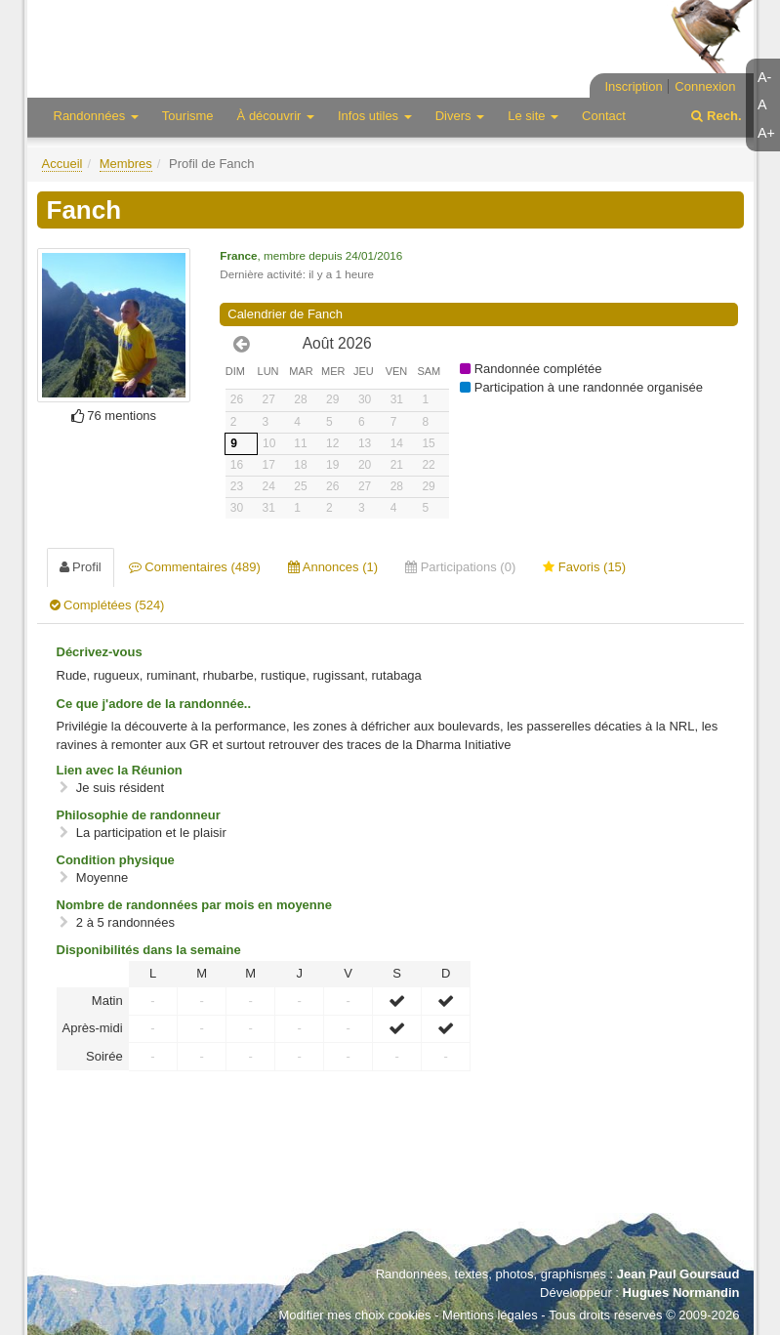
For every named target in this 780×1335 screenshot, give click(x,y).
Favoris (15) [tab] (584, 567)
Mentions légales (490, 1315)
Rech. (716, 115)
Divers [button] (459, 115)
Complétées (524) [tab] (107, 605)
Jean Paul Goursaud (678, 1274)
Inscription (633, 86)
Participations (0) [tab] (460, 567)
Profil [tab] (81, 567)
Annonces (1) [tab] (333, 567)
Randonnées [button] (96, 115)
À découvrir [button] (275, 115)
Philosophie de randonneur (139, 815)
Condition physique (116, 860)
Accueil (62, 163)
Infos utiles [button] (375, 115)
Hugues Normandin (681, 1292)
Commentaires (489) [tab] (195, 567)
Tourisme (188, 115)
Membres (126, 163)
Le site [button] (533, 115)
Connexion (705, 86)
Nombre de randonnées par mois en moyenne (194, 904)
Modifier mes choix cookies (354, 1315)
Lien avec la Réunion (120, 770)
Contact (604, 115)
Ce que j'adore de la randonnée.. (154, 703)
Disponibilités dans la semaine (149, 949)
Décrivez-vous (100, 652)
